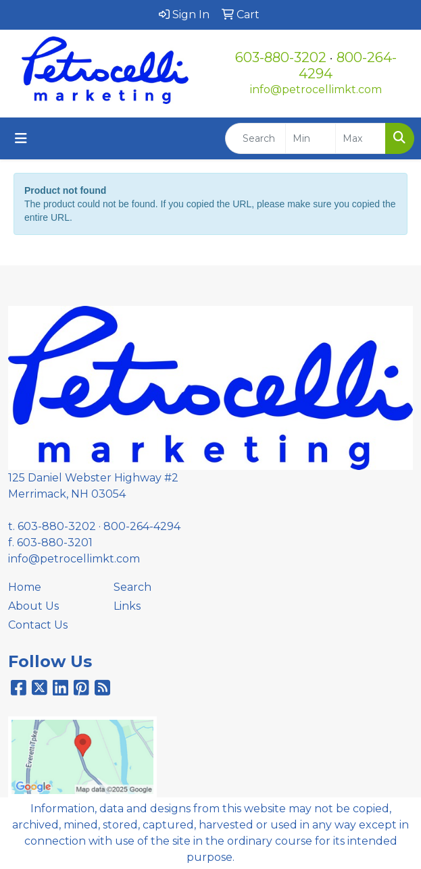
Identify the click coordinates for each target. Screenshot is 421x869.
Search (132, 587)
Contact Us (38, 624)
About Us (33, 606)
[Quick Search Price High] (360, 138)
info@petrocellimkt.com (316, 89)
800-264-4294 (141, 526)
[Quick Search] (255, 138)
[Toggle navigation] (21, 138)
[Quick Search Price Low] (310, 138)
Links (127, 606)
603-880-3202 (280, 57)
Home (24, 587)
